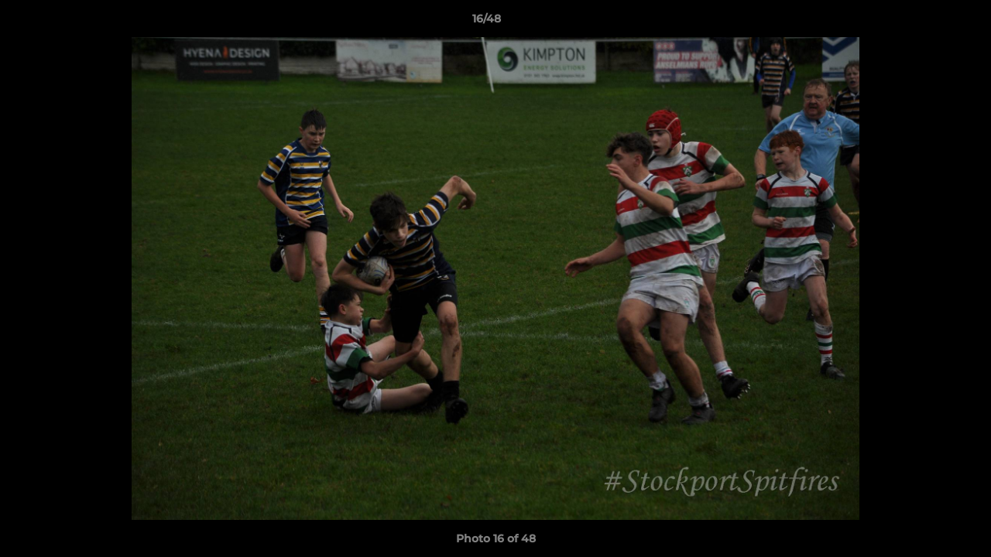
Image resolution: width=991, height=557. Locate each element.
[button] (926, 22)
